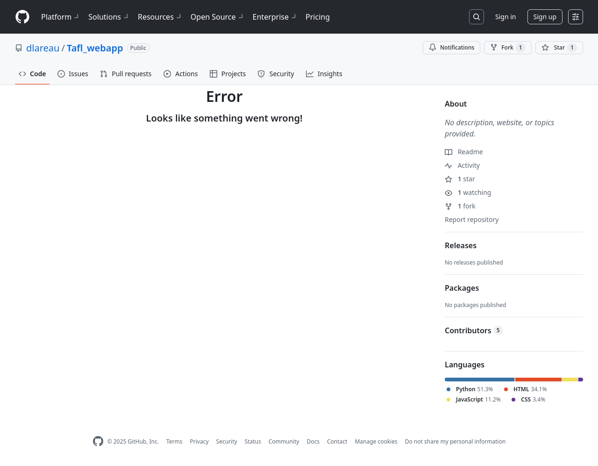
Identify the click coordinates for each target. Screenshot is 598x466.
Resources (160, 17)
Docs (313, 441)
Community (284, 441)
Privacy (199, 441)
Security (226, 441)
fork (460, 205)
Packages (462, 288)
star (460, 178)
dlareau (42, 48)
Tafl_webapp (95, 48)
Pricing (318, 17)
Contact (337, 441)
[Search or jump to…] (477, 17)
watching (468, 192)
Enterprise (275, 17)
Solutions (109, 17)
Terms (174, 441)
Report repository (471, 219)
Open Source (218, 17)
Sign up (545, 16)
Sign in (505, 16)
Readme (464, 151)
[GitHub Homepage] (98, 441)
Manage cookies (376, 441)
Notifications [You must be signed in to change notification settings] (451, 47)
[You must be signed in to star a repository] (559, 47)
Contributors (474, 330)
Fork (507, 47)
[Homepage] (22, 17)
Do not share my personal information (455, 441)
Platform (61, 17)
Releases (461, 245)
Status (253, 441)
